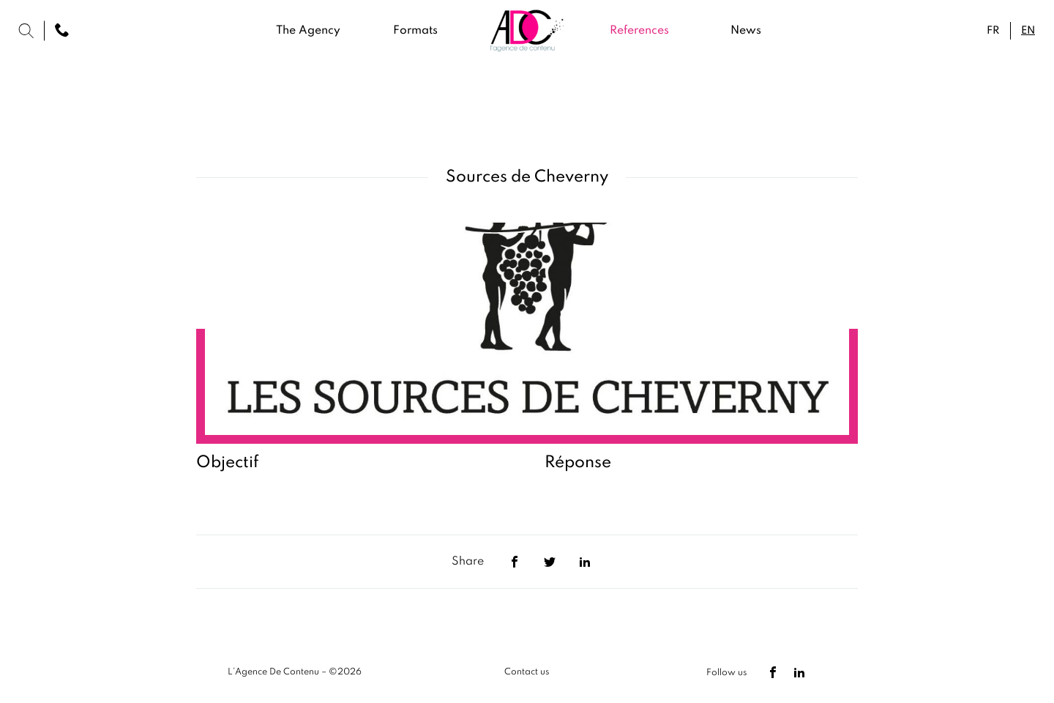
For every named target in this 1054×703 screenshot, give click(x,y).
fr (993, 31)
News (745, 31)
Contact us (526, 672)
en (1028, 31)
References (639, 31)
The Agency (308, 31)
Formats (415, 31)
